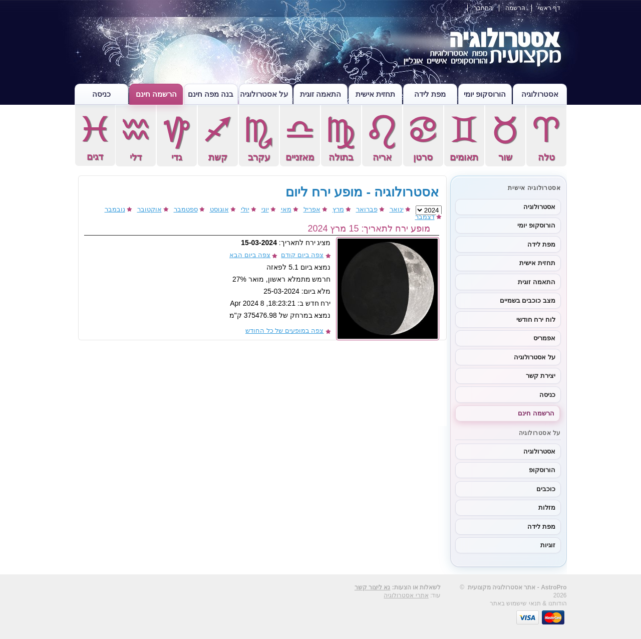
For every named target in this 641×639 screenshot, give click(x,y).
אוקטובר (149, 209)
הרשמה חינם (156, 94)
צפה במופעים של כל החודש (284, 330)
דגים (95, 137)
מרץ (338, 209)
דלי (136, 137)
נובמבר (115, 209)
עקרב (259, 137)
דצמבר (425, 217)
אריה (382, 137)
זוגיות (547, 545)
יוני (265, 209)
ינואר (397, 209)
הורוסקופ (542, 470)
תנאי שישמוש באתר (515, 603)
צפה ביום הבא (249, 255)
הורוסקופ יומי (485, 94)
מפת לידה (430, 94)
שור (505, 137)
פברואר (367, 209)
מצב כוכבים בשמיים (527, 300)
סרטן (423, 137)
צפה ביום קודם (302, 255)
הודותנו (557, 603)
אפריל (311, 209)
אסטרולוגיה (539, 94)
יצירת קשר (540, 375)
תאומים (464, 137)
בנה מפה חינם (210, 94)
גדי (177, 137)
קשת (218, 137)
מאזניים (300, 137)
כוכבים (545, 489)
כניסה (101, 94)
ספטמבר (186, 209)
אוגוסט (219, 209)
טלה (546, 137)
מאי (286, 209)
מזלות (546, 507)
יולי (245, 209)
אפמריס (544, 338)
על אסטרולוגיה (264, 94)
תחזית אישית (375, 94)
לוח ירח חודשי (535, 319)
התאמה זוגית (320, 94)
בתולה (341, 137)
